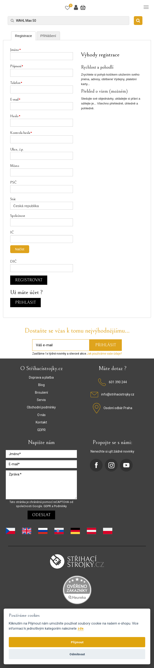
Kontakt (41, 422)
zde (81, 629)
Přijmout (77, 642)
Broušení (41, 392)
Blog (41, 385)
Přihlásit (25, 302)
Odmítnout (77, 654)
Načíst (19, 249)
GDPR (41, 430)
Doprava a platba (41, 377)
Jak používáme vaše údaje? (104, 353)
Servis (41, 400)
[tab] (23, 35)
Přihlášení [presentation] (48, 36)
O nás (41, 415)
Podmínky (60, 506)
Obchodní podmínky (41, 407)
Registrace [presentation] (23, 36)
